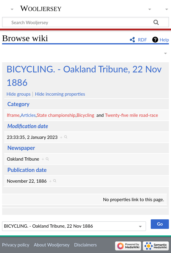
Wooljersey (41, 8)
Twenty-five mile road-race (131, 115)
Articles (28, 115)
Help (164, 39)
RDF (142, 39)
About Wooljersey (51, 244)
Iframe (13, 115)
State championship (56, 115)
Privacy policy (15, 244)
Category (18, 104)
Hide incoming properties (60, 94)
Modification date (27, 126)
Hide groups (19, 94)
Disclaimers (85, 244)
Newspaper (21, 148)
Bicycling (85, 115)
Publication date (27, 170)
